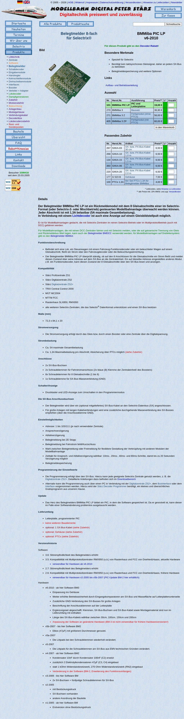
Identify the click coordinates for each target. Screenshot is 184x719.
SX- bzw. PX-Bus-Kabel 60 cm (137, 166)
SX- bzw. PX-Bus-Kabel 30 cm (137, 148)
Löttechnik (14, 57)
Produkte (19, 52)
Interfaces (14, 84)
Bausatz (135, 110)
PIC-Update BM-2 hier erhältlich (122, 577)
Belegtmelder (17, 66)
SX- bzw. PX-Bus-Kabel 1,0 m (137, 154)
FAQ (18, 143)
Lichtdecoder (81, 215)
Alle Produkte (53, 24)
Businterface (164, 483)
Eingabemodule (17, 72)
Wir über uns (18, 40)
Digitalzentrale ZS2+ (62, 284)
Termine (18, 35)
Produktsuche (80, 24)
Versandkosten (133, 2)
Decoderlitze (15, 118)
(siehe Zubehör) (133, 352)
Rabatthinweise (18, 148)
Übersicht (18, 137)
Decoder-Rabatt (149, 46)
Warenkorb (168, 9)
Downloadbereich (126, 479)
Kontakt (18, 160)
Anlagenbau (15, 109)
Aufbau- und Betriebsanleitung (121, 85)
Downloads (18, 166)
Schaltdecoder (16, 69)
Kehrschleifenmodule (20, 78)
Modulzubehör (16, 103)
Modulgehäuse (16, 112)
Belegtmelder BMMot (61, 236)
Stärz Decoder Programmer (111, 486)
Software (13, 63)
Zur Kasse (168, 15)
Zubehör (13, 100)
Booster (13, 87)
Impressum (92, 2)
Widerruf (79, 2)
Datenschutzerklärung (111, 2)
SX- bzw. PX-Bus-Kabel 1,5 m (137, 160)
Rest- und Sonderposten (16, 125)
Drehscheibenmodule (20, 81)
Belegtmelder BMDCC (100, 233)
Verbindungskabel (18, 115)
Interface (50, 486)
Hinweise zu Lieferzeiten (156, 2)
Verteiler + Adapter (18, 90)
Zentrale (13, 60)
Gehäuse (130, 177)
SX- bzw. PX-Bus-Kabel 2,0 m (137, 172)
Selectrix (18, 46)
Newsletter (176, 2)
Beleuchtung (15, 106)
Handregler (14, 75)
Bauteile (18, 131)
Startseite (18, 23)
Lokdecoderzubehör (19, 121)
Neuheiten (19, 29)
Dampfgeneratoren (19, 96)
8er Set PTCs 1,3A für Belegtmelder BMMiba (137, 182)
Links (18, 154)
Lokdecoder (15, 93)
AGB (70, 2)
